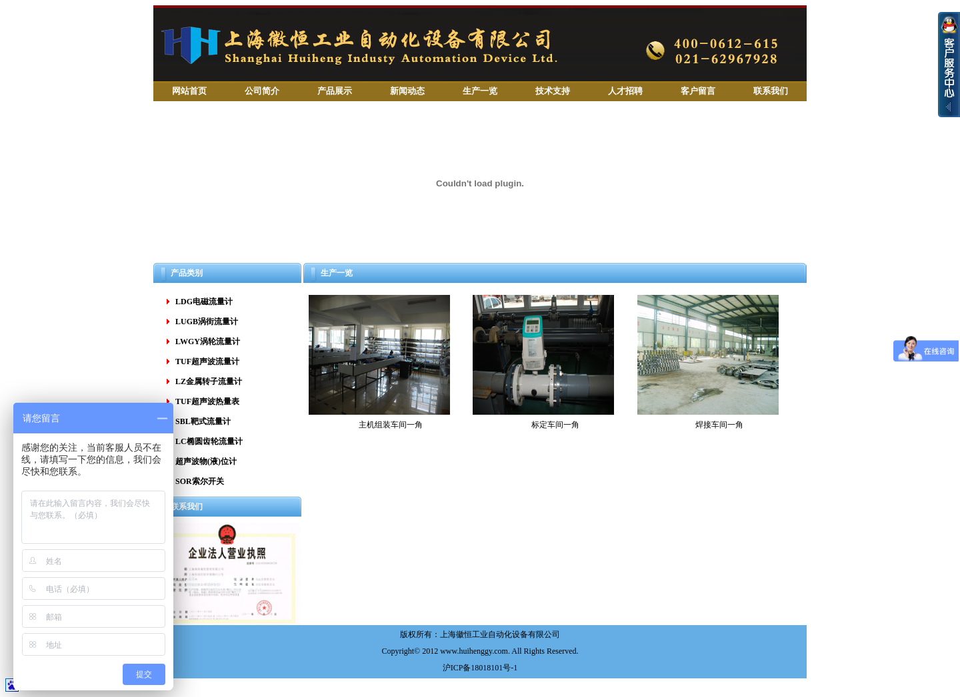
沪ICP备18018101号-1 (480, 667)
